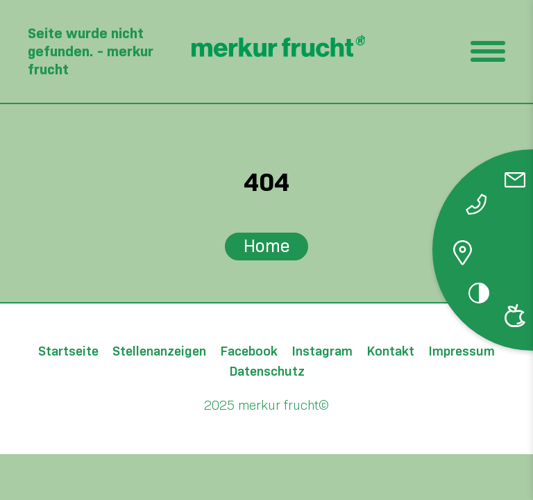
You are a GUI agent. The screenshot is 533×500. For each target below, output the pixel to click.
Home (267, 246)
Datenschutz (267, 371)
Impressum (461, 351)
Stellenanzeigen (159, 351)
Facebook (249, 351)
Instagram (322, 351)
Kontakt (390, 351)
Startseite (68, 351)
